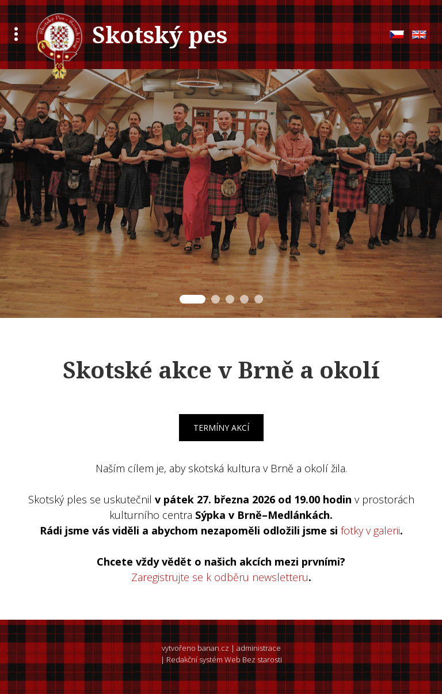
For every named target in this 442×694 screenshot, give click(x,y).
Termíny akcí (221, 427)
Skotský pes (159, 34)
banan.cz (213, 648)
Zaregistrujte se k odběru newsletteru (219, 577)
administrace (259, 648)
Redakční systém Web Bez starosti (224, 659)
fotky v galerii (370, 530)
